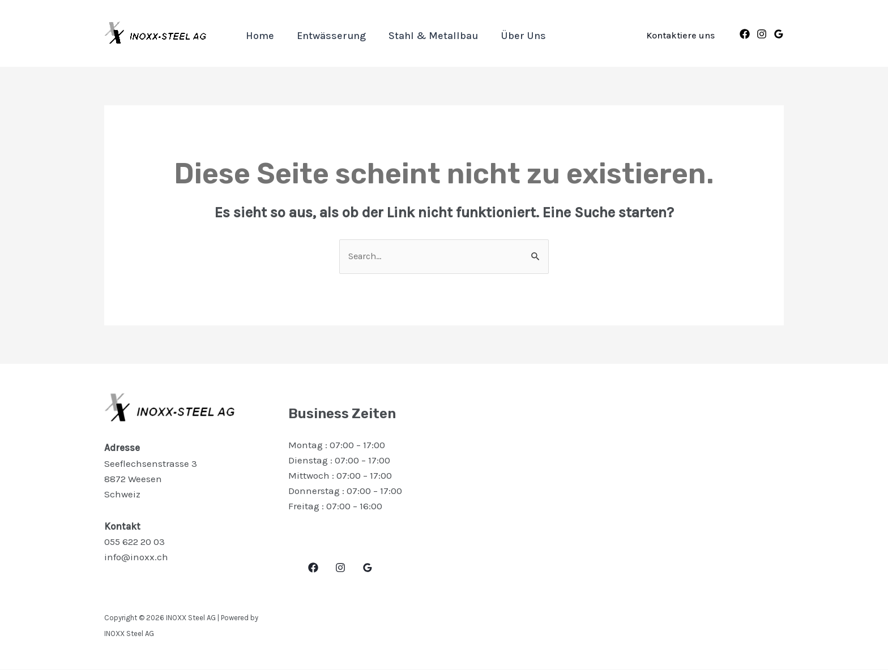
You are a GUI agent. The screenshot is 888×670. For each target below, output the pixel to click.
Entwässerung (327, 35)
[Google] (779, 34)
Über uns (515, 35)
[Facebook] (745, 34)
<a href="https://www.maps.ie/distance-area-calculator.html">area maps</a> (628, 491)
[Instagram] (762, 34)
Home (259, 35)
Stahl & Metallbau (427, 35)
